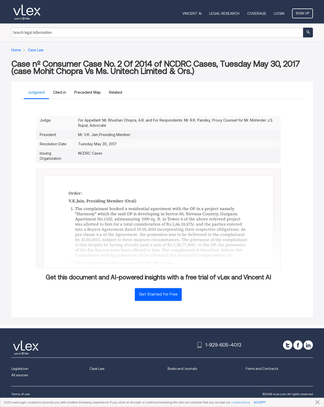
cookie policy (240, 402)
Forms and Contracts (262, 369)
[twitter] (287, 345)
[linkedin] (308, 345)
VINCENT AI (192, 13)
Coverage (256, 13)
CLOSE (316, 402)
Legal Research (224, 13)
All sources (19, 375)
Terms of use (20, 394)
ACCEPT (260, 402)
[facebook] (298, 345)
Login (279, 13)
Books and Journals (182, 369)
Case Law (96, 369)
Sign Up (302, 13)
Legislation (19, 369)
